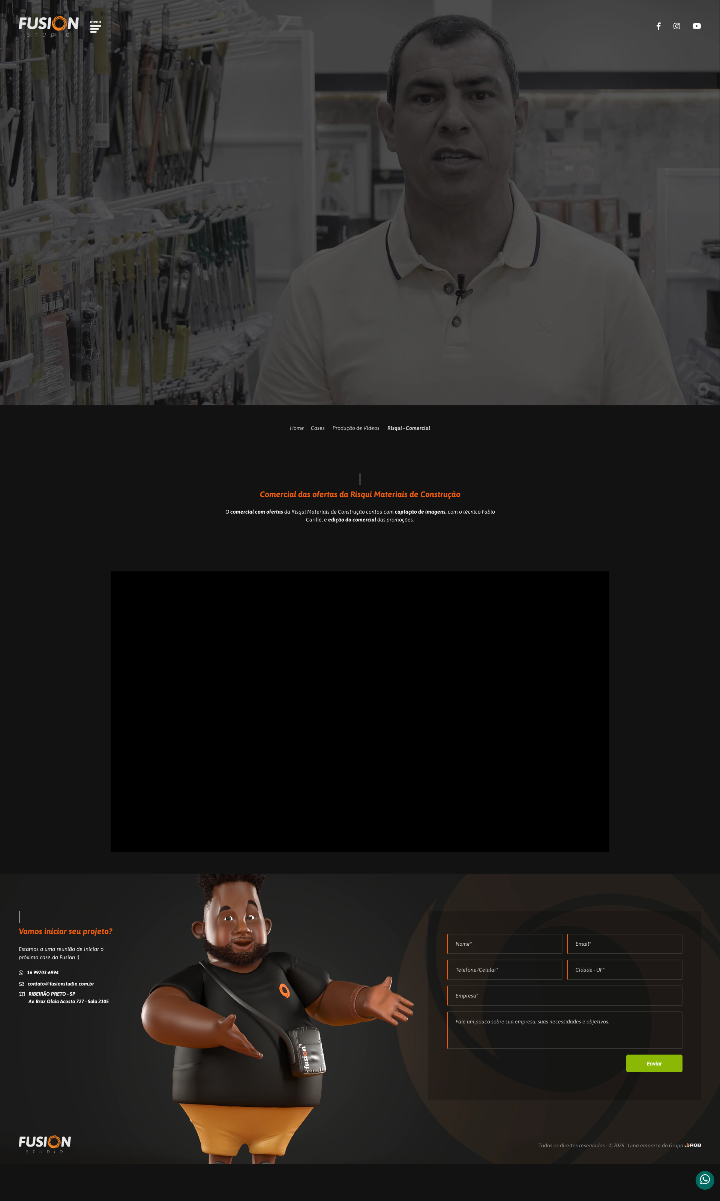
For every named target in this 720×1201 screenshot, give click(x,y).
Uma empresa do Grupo (655, 1145)
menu (95, 21)
